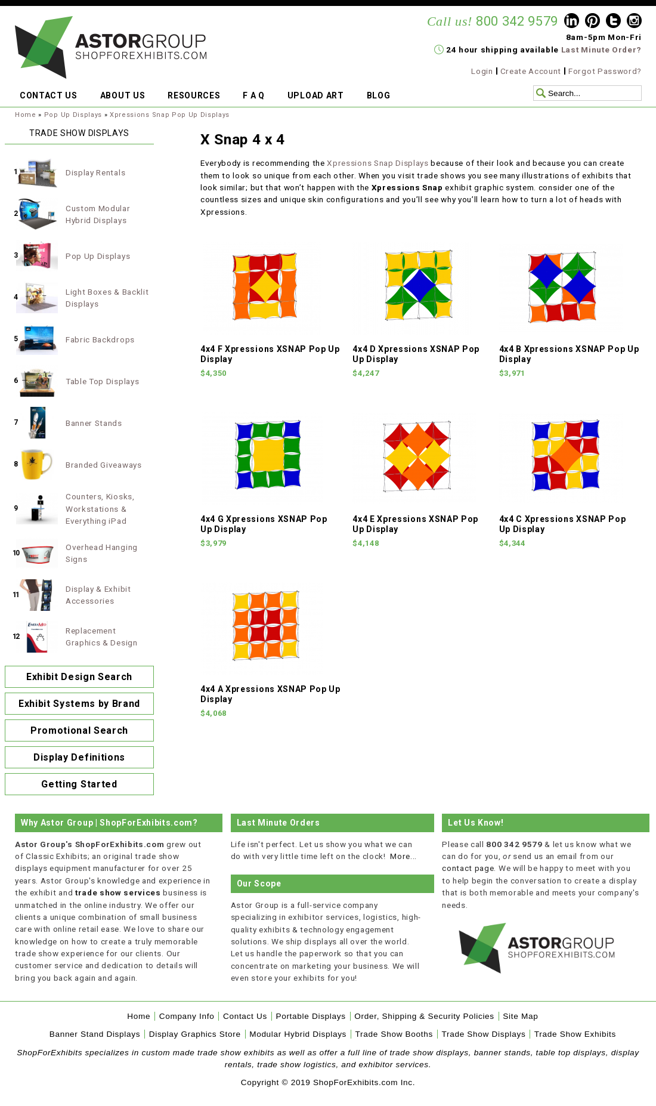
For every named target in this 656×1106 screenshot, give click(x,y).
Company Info (187, 1016)
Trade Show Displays (484, 1034)
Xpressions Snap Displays (377, 163)
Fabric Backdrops (100, 339)
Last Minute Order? (601, 49)
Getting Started (79, 784)
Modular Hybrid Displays (297, 1034)
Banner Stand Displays (95, 1034)
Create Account (531, 71)
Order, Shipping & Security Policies (424, 1016)
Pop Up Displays (73, 115)
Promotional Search (79, 730)
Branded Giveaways (104, 464)
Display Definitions (79, 757)
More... (403, 856)
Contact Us (245, 1016)
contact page (468, 868)
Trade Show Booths (394, 1034)
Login (482, 71)
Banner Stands (94, 423)
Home (25, 115)
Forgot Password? (605, 71)
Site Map (520, 1016)
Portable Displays (310, 1016)
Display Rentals (95, 172)
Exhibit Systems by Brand (79, 703)
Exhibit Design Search (79, 676)
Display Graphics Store (195, 1034)
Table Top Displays (102, 381)
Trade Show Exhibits (575, 1034)
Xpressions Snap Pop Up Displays (170, 115)
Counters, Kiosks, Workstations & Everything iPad (100, 509)
